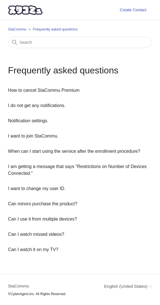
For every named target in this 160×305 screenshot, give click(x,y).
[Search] (80, 42)
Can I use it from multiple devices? (42, 219)
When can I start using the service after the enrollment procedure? (74, 151)
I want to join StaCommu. (33, 136)
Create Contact (133, 10)
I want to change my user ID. (36, 188)
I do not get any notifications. (36, 105)
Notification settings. (28, 120)
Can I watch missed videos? (36, 234)
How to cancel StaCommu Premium (43, 90)
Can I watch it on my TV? (33, 249)
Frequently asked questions (55, 29)
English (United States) (128, 286)
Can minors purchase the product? (42, 203)
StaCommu (17, 29)
